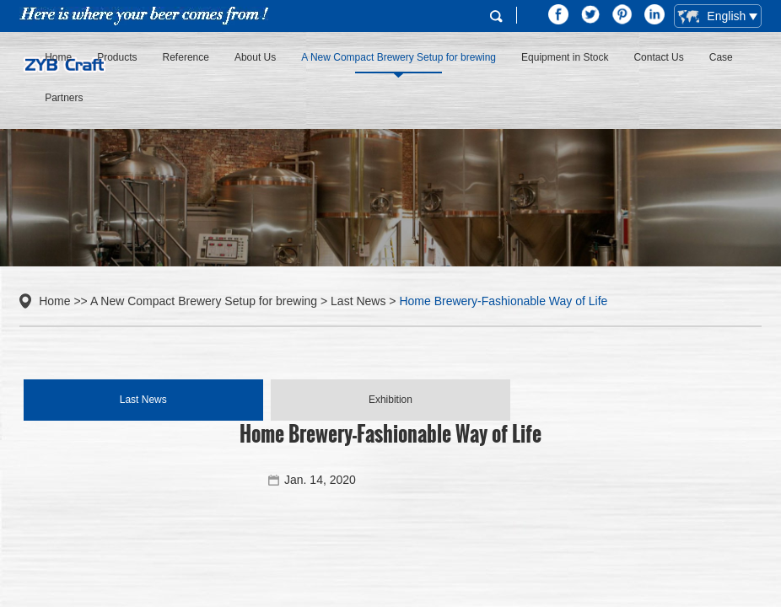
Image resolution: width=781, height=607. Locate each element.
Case (721, 57)
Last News (358, 301)
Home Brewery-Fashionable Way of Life (503, 301)
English (713, 16)
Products (117, 57)
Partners (64, 98)
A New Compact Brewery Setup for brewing (398, 57)
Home (58, 57)
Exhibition (390, 400)
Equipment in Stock (564, 57)
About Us (255, 57)
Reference (186, 57)
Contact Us (658, 57)
